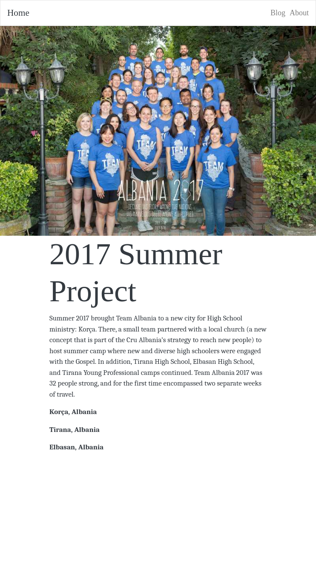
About (299, 13)
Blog (277, 13)
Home (18, 13)
